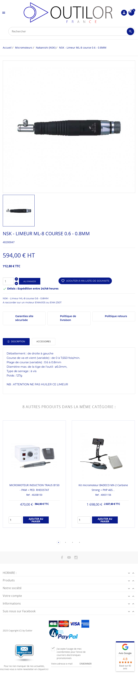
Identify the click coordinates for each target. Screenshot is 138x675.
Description (17, 341)
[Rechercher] (71, 31)
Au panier (29, 281)
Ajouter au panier (36, 520)
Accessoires (43, 341)
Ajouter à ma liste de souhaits (85, 281)
